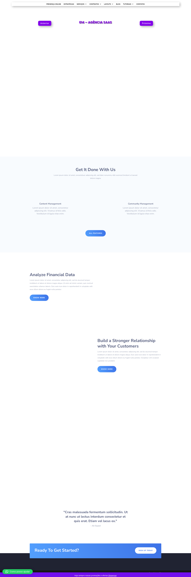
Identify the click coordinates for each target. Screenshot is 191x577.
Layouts (107, 4)
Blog (118, 4)
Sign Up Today (146, 550)
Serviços (80, 4)
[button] (17, 571)
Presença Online (53, 4)
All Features (95, 233)
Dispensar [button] (112, 575)
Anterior (44, 23)
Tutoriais (127, 4)
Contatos (140, 4)
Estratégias (69, 4)
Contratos (94, 4)
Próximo (146, 23)
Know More (39, 298)
